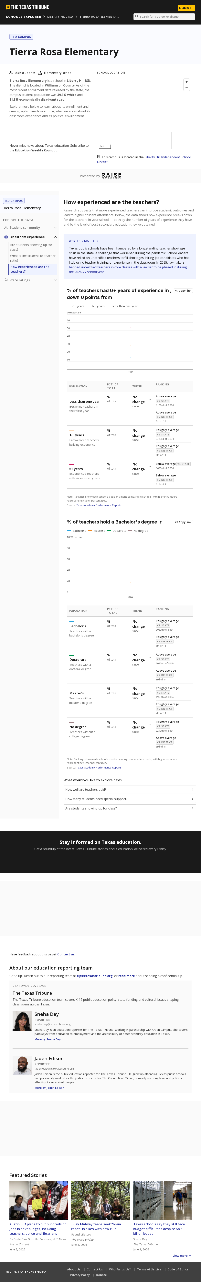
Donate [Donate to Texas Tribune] (186, 8)
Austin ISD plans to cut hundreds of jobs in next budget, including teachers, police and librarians (37, 1229)
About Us (73, 1269)
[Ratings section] (31, 280)
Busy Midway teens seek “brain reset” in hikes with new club (96, 1226)
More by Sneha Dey (48, 1039)
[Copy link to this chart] (183, 291)
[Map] (144, 114)
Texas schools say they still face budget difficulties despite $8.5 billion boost (159, 1229)
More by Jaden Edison (49, 1088)
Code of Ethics (178, 1269)
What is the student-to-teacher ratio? (33, 258)
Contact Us (95, 1269)
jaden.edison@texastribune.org (54, 1069)
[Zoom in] (187, 82)
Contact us (65, 954)
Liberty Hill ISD (60, 17)
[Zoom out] (187, 88)
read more (126, 976)
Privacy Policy (80, 1275)
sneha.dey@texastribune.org (52, 1024)
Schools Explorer (23, 17)
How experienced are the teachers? (29, 269)
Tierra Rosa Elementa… (99, 17)
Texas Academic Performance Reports (99, 505)
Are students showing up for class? (31, 247)
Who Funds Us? (120, 1269)
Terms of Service (149, 1269)
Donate (101, 1275)
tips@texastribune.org (95, 976)
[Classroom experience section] (31, 237)
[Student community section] (31, 228)
